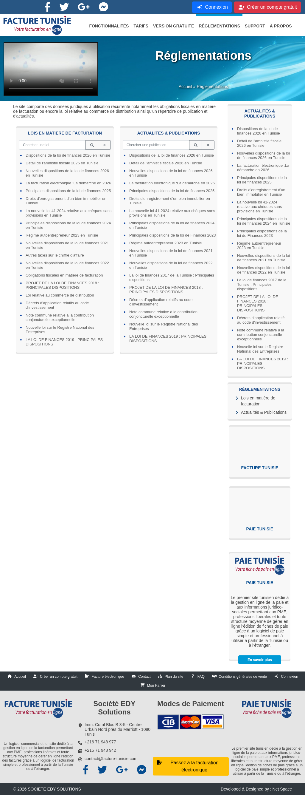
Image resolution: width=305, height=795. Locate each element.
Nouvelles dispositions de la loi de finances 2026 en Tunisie (263, 155)
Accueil (185, 86)
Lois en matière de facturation (258, 401)
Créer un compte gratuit (58, 676)
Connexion (289, 676)
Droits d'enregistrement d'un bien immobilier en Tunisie (261, 192)
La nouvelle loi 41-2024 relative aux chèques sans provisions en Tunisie (259, 206)
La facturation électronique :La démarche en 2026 (263, 167)
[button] (109, 26)
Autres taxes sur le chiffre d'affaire (55, 255)
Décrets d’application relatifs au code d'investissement (261, 320)
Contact (144, 676)
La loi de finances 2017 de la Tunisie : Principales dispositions (262, 284)
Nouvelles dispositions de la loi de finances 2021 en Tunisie (263, 257)
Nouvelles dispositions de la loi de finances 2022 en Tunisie (263, 269)
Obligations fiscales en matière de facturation (64, 275)
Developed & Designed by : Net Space (256, 789)
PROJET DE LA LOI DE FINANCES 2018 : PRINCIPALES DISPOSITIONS (257, 303)
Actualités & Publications (264, 412)
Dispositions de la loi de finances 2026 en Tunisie (258, 130)
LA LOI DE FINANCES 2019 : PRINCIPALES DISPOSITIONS (262, 363)
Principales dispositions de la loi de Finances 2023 (262, 233)
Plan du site (174, 676)
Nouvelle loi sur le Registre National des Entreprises (260, 349)
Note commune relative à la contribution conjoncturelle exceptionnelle (260, 334)
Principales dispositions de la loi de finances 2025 (262, 179)
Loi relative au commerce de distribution (60, 295)
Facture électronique (107, 676)
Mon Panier (156, 685)
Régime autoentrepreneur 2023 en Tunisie (259, 245)
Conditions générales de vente (243, 676)
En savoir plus (260, 660)
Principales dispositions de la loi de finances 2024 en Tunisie (263, 221)
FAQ (201, 676)
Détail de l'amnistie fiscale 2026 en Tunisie (259, 143)
